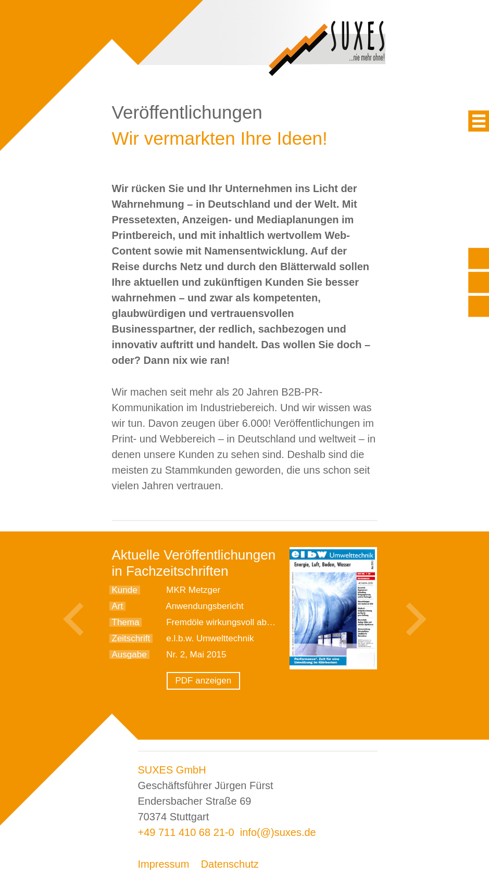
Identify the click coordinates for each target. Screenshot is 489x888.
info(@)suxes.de (278, 832)
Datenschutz (230, 864)
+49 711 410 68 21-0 (186, 832)
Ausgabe (129, 654)
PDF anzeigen (203, 681)
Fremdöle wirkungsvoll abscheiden (234, 622)
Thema (126, 622)
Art (117, 606)
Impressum (164, 864)
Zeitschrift (131, 638)
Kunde (124, 590)
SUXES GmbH (172, 770)
